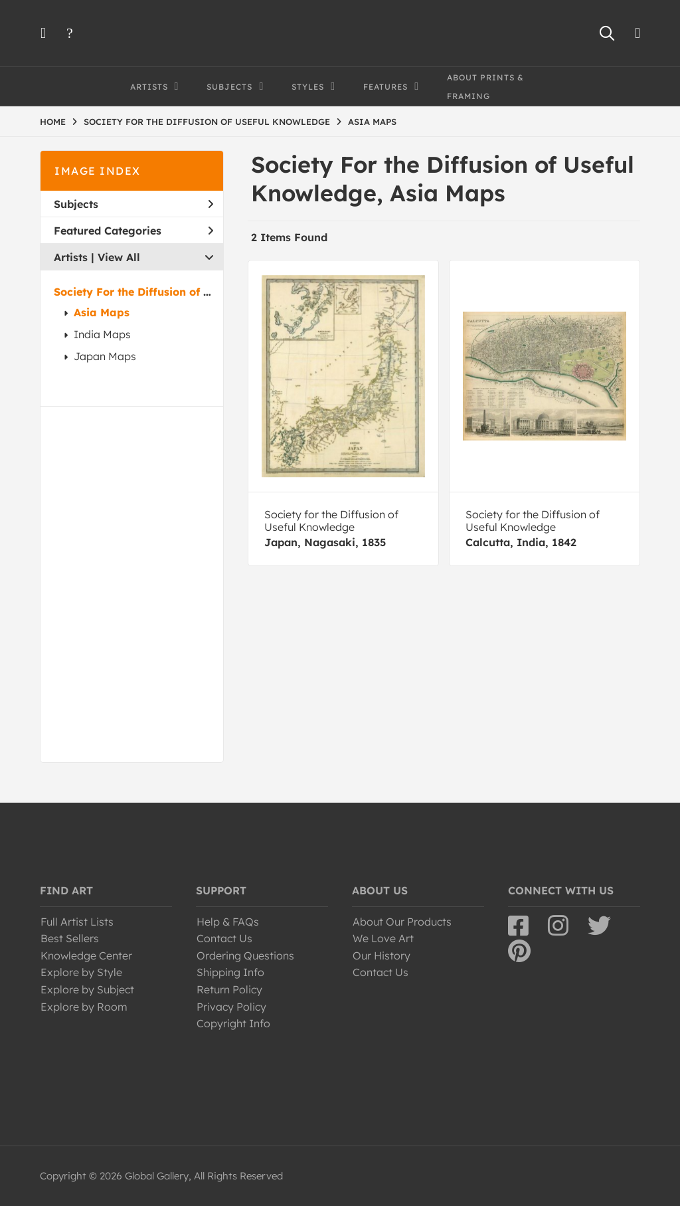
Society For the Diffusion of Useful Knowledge (176, 291)
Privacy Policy (231, 1006)
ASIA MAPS (372, 121)
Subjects (133, 204)
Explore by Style (81, 972)
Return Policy (229, 989)
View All (119, 257)
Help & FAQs (228, 921)
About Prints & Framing (485, 86)
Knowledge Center (86, 955)
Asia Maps (101, 312)
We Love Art (383, 938)
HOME (53, 121)
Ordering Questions (245, 955)
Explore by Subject (87, 989)
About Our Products (402, 921)
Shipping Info (230, 972)
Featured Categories (133, 230)
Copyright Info (233, 1023)
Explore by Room (84, 1006)
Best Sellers (70, 938)
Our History (381, 955)
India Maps (102, 334)
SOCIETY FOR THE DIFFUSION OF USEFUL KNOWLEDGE (207, 121)
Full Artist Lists (77, 921)
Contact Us (224, 938)
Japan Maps (105, 356)
